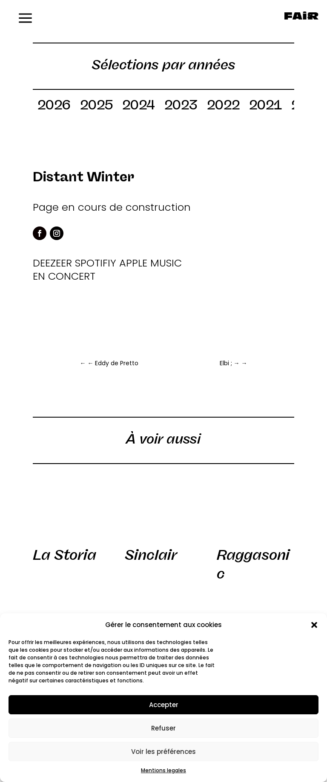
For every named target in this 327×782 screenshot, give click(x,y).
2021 (265, 106)
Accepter (163, 704)
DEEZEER (52, 263)
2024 (138, 106)
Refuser (163, 728)
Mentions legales (163, 770)
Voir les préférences (163, 751)
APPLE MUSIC (150, 263)
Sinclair (151, 555)
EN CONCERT (64, 276)
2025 (96, 106)
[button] (314, 625)
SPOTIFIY (95, 263)
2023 (181, 106)
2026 (54, 106)
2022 (223, 106)
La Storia (64, 555)
